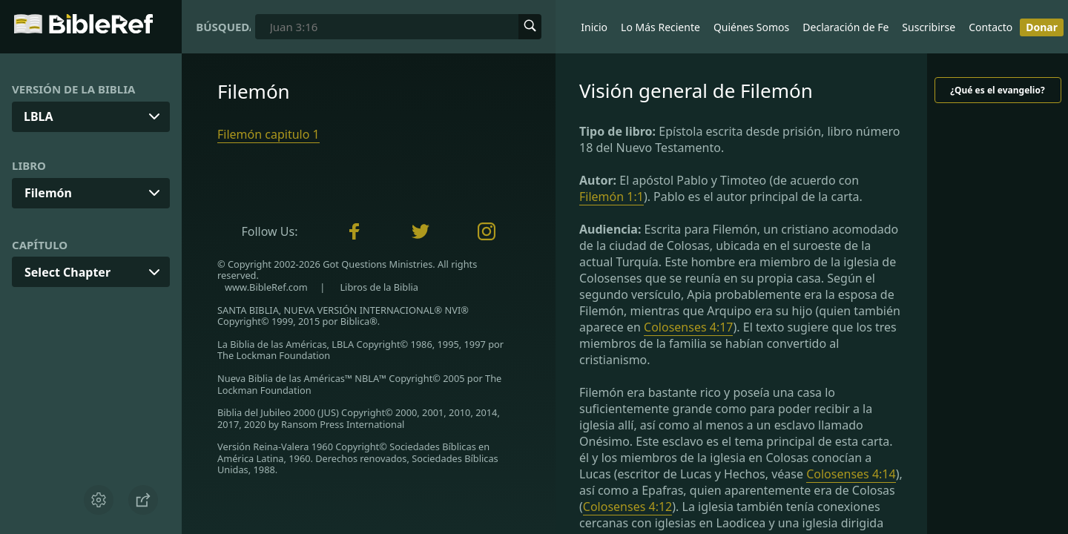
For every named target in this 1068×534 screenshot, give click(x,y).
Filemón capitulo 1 (268, 134)
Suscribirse (928, 27)
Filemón (48, 193)
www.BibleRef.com (266, 287)
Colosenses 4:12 (627, 506)
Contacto (990, 27)
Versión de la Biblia (73, 89)
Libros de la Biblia (379, 287)
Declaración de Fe (845, 27)
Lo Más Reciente (660, 27)
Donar (1042, 27)
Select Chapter (67, 272)
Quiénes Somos (751, 27)
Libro (29, 165)
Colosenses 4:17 (688, 327)
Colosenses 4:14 (850, 474)
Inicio (594, 27)
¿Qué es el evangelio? (997, 90)
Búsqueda (223, 26)
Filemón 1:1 (611, 196)
